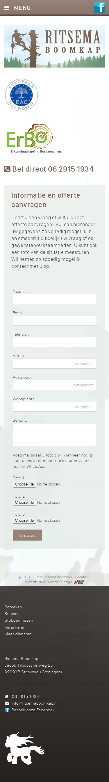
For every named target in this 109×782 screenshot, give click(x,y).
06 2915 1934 (25, 696)
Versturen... (28, 535)
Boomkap (13, 607)
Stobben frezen (19, 620)
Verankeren (15, 627)
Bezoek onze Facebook (33, 709)
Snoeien (12, 613)
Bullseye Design (59, 581)
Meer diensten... (20, 633)
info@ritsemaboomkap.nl (35, 703)
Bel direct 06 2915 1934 (49, 169)
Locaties (82, 576)
